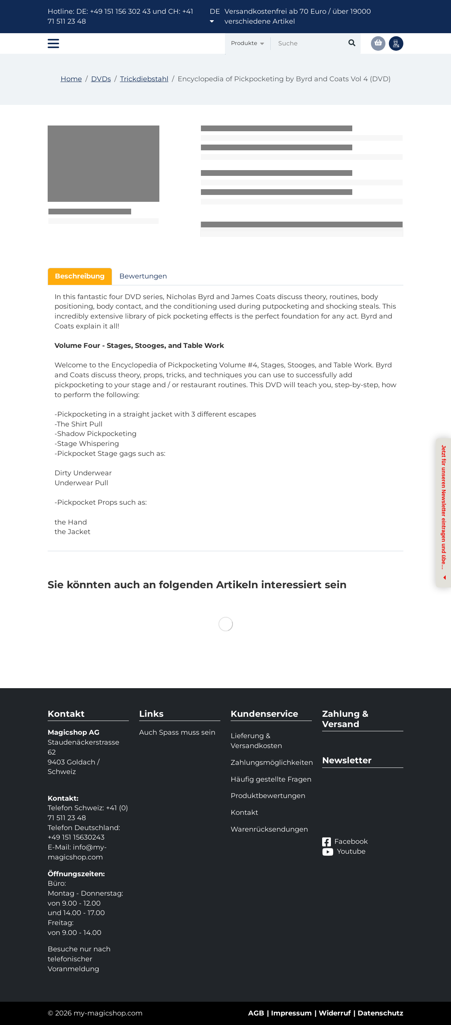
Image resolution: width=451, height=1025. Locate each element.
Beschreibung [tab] (80, 276)
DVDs (101, 79)
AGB (256, 1013)
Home (71, 79)
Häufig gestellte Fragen (271, 779)
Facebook (345, 842)
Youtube (344, 852)
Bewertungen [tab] (143, 276)
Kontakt (244, 812)
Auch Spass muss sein (177, 732)
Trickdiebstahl (144, 79)
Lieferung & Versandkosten (256, 741)
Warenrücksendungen (269, 829)
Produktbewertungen (268, 796)
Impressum (291, 1013)
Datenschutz (380, 1013)
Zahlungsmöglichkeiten (271, 762)
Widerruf (335, 1013)
